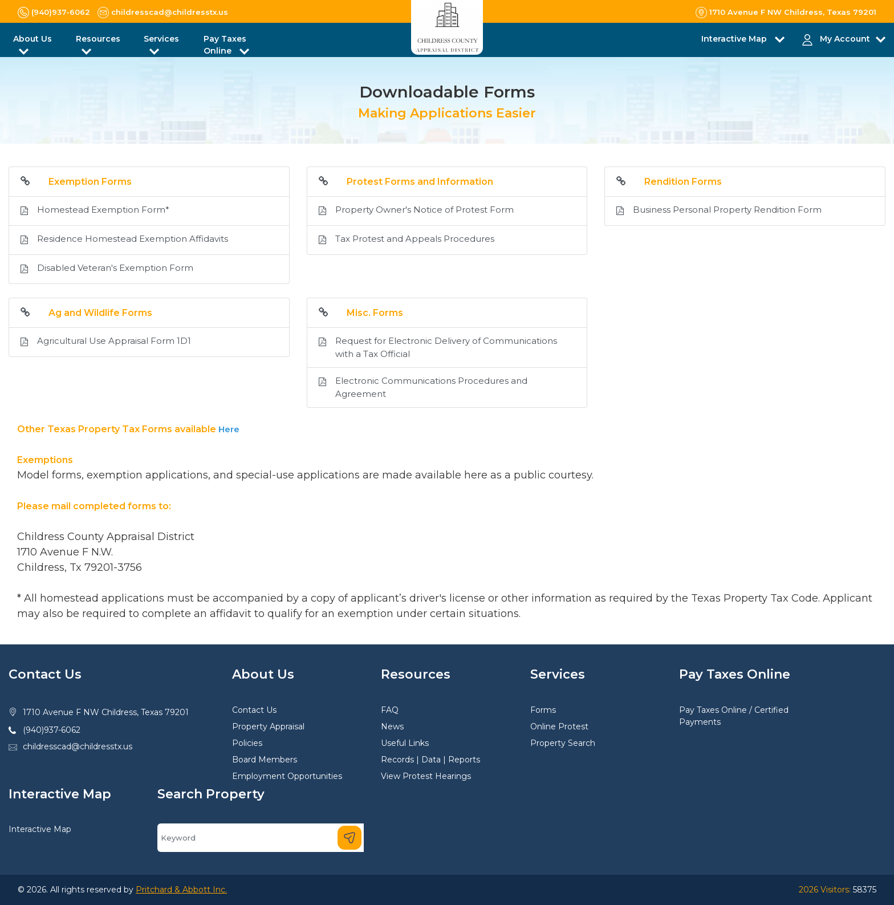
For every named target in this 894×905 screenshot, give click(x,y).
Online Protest (559, 726)
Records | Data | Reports (430, 759)
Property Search (562, 743)
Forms (543, 710)
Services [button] (161, 39)
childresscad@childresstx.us (77, 746)
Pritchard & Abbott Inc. (181, 889)
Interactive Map (40, 829)
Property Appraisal (268, 726)
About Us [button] (32, 39)
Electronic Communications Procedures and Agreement (423, 387)
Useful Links (405, 743)
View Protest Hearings (426, 776)
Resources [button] (98, 39)
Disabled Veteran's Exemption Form (107, 269)
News (392, 726)
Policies (247, 743)
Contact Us (254, 710)
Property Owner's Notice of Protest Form (416, 211)
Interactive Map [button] (735, 39)
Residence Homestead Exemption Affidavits (124, 240)
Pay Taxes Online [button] (225, 45)
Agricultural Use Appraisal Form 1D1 (106, 342)
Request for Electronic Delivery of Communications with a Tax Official (438, 347)
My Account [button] (845, 39)
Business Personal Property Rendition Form (719, 211)
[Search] (260, 837)
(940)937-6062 (51, 730)
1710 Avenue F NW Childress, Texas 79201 (106, 712)
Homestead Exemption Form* (95, 211)
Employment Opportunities (287, 776)
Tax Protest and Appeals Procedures (406, 240)
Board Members (264, 759)
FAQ (390, 710)
